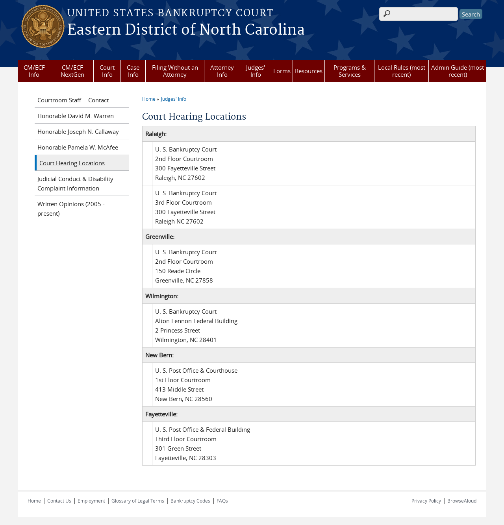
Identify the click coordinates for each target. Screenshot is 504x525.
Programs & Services (350, 70)
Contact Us (59, 500)
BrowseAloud (461, 500)
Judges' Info (255, 70)
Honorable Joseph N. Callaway (78, 131)
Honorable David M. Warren (75, 116)
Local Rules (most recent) (401, 70)
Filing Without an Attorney (175, 70)
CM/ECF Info (34, 70)
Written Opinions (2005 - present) (71, 208)
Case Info (133, 70)
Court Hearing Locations (72, 163)
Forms (282, 71)
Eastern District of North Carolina (186, 30)
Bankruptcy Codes (190, 500)
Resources (308, 71)
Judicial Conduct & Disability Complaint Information (75, 183)
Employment (91, 500)
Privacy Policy (426, 500)
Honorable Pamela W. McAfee (77, 147)
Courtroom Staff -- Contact (73, 100)
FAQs (222, 500)
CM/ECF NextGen (72, 70)
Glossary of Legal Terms (137, 500)
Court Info (107, 70)
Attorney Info (222, 70)
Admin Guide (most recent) (457, 70)
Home (149, 99)
